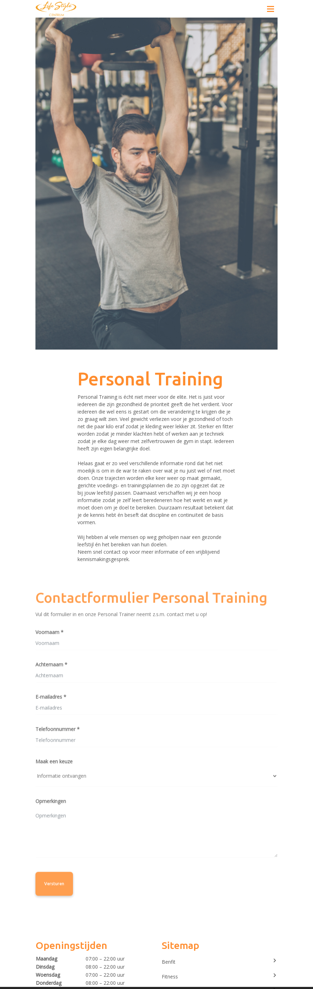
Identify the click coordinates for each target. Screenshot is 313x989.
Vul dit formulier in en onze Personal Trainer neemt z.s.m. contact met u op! (121, 615)
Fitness (220, 976)
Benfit (220, 961)
